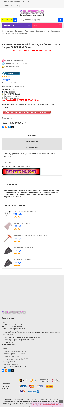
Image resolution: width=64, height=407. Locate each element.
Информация (32, 141)
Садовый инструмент (19, 33)
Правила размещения (11, 356)
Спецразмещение (12, 67)
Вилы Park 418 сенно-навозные (24, 211)
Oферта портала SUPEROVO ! (14, 354)
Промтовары (29, 31)
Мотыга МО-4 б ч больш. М (23, 248)
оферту (38, 337)
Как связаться (32, 147)
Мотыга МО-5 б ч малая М (22, 260)
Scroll (61, 401)
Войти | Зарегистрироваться (33, 2)
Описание (32, 135)
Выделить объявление (14, 61)
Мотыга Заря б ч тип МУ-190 (23, 223)
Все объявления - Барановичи (12, 31)
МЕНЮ (35, 25)
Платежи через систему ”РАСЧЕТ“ (15, 359)
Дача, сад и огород (42, 31)
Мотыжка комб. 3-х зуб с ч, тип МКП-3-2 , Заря (30, 235)
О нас (5, 348)
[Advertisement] (32, 290)
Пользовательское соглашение (14, 351)
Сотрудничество (9, 362)
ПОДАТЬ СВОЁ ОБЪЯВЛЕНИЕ (47, 404)
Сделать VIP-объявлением (16, 64)
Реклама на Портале (10, 364)
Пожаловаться (7, 118)
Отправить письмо (11, 96)
